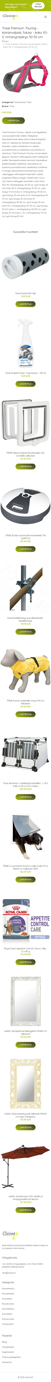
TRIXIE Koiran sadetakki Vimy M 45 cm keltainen (25, 702)
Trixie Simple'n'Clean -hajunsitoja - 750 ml (25, 373)
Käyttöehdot (8, 1352)
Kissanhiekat (8, 1293)
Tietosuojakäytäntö (11, 1357)
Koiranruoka (8, 1319)
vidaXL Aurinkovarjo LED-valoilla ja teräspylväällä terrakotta (25, 1198)
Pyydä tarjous (38, 5)
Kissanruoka (8, 1303)
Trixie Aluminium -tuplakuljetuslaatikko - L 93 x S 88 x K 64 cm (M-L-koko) (25, 784)
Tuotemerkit (20, 102)
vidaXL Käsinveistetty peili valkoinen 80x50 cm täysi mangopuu (25, 1115)
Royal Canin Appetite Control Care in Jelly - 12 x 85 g (25, 950)
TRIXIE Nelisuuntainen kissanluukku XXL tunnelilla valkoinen (25, 454)
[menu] (46, 17)
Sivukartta (7, 1362)
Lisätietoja (13, 120)
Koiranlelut (7, 1314)
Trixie (29, 102)
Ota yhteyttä (8, 1347)
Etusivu (5, 41)
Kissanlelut (7, 1298)
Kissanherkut (8, 1288)
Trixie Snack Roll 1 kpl (25, 293)
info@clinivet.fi (9, 1273)
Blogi (4, 1342)
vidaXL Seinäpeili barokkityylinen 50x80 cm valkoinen (25, 1032)
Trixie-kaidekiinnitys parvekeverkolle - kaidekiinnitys (25, 619)
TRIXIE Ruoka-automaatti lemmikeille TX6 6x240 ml (25, 537)
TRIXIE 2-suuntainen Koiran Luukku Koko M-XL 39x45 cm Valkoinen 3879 (25, 867)
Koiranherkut (8, 1309)
